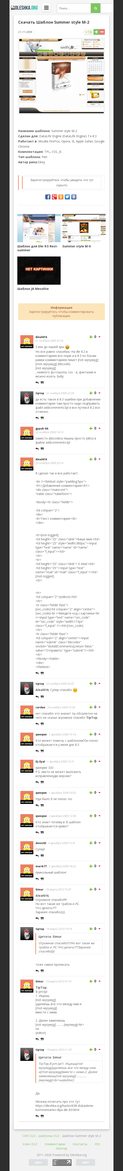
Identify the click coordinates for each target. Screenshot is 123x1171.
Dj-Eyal (40, 761)
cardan (40, 707)
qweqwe (41, 734)
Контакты (80, 1144)
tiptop (40, 393)
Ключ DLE (30, 1144)
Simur (40, 889)
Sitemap (61, 1148)
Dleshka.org (24, 7)
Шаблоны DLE (48, 1136)
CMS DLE (29, 1136)
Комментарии (55, 1144)
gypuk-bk (42, 428)
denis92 (41, 843)
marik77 (41, 866)
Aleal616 (41, 337)
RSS (97, 1144)
